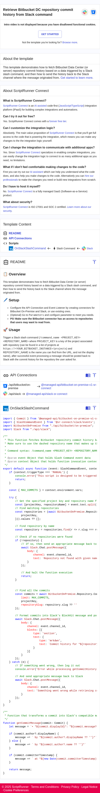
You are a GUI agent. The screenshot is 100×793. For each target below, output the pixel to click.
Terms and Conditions (45, 786)
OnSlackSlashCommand (30, 248)
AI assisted (40, 105)
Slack (90, 248)
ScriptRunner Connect (15, 105)
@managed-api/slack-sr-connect (46, 393)
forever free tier (57, 121)
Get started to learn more (76, 77)
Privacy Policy (70, 786)
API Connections (20, 238)
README (15, 233)
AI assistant (36, 171)
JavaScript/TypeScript (71, 105)
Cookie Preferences (16, 789)
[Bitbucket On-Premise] (93, 12)
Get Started (50, 34)
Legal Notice (89, 786)
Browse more (69, 42)
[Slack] (84, 12)
